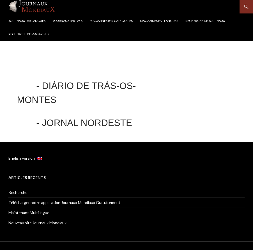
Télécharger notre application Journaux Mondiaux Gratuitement (64, 202)
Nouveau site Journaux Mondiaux (37, 222)
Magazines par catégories (111, 20)
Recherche (17, 192)
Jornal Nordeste (87, 123)
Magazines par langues (159, 20)
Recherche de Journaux (205, 20)
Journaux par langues (26, 20)
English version (25, 158)
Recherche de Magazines (28, 34)
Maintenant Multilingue (28, 212)
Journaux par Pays (67, 20)
